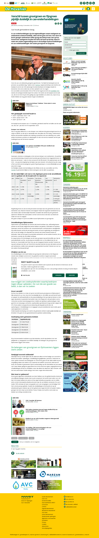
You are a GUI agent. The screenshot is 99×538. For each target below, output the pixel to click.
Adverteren (45, 526)
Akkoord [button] (72, 275)
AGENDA (66, 127)
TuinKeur (37, 85)
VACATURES (67, 58)
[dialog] (49, 269)
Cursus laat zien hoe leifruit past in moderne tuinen (79, 156)
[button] (25, 275)
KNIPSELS (66, 238)
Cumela (13, 170)
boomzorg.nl (44, 534)
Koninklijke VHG (54, 91)
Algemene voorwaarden (49, 518)
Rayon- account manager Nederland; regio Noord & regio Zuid (78, 62)
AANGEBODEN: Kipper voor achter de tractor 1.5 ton (75, 107)
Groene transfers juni (77, 314)
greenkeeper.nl (24, 534)
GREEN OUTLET (69, 104)
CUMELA (31, 438)
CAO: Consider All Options (34, 400)
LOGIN (15, 442)
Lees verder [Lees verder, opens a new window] (31, 271)
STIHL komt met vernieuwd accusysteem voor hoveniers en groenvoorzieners (79, 344)
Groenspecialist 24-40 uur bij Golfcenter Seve (79, 86)
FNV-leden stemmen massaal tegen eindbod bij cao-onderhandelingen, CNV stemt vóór (42, 410)
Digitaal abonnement (48, 508)
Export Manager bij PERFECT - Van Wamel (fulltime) (79, 68)
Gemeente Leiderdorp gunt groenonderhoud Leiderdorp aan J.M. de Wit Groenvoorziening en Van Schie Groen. (75, 188)
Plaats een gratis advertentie (71, 112)
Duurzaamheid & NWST (48, 502)
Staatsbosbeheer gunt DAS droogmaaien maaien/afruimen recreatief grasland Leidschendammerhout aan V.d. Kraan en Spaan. (74, 211)
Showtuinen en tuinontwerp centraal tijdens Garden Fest (79, 131)
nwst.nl (87, 534)
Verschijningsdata (47, 528)
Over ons (44, 498)
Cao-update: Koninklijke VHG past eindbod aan (40, 146)
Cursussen (45, 504)
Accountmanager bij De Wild (79, 73)
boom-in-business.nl (68, 534)
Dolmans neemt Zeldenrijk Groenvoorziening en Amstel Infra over (79, 338)
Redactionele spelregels (49, 516)
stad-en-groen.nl (34, 534)
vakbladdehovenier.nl (55, 534)
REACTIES (15, 446)
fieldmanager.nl (14, 534)
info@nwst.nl (69, 496)
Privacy (44, 522)
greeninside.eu (79, 534)
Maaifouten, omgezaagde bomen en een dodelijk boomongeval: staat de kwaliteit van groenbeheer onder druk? (78, 323)
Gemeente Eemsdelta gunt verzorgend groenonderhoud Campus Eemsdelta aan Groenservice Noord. (74, 203)
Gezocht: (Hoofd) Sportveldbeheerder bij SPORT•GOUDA (77, 80)
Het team (44, 512)
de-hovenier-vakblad (72, 504)
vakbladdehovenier (71, 507)
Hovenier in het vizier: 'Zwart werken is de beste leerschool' (79, 331)
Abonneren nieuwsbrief (48, 510)
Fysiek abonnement (47, 496)
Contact (44, 506)
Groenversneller (46, 500)
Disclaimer (45, 520)
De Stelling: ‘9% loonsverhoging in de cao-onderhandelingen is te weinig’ (39, 428)
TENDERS (66, 184)
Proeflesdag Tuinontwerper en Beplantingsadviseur (79, 143)
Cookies (44, 524)
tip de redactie (20, 453)
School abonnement (47, 514)
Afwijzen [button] (58, 275)
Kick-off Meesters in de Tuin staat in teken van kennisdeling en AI (79, 137)
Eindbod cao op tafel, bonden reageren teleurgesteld (42, 418)
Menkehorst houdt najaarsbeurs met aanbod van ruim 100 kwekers (78, 150)
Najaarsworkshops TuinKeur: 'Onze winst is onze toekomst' (41, 104)
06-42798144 (70, 502)
